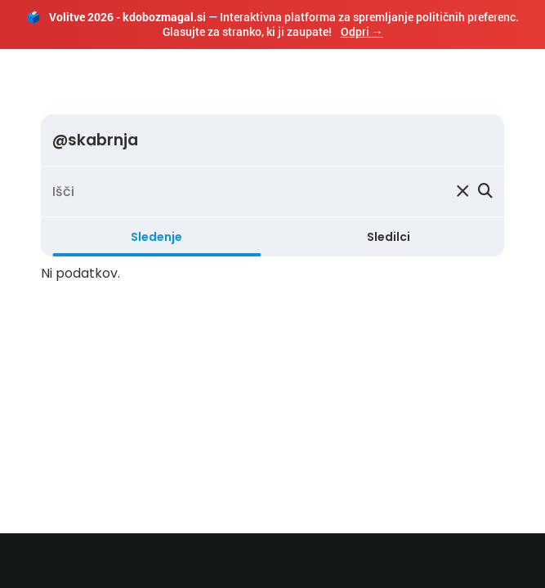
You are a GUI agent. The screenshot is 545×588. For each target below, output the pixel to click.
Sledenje (156, 237)
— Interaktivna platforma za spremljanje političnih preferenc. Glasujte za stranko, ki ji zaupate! (272, 24)
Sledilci (388, 237)
